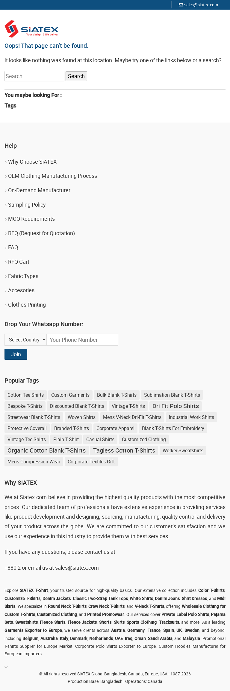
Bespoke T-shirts (25, 406)
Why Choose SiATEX (32, 161)
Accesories (21, 290)
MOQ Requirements (31, 218)
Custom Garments (70, 395)
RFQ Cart (18, 261)
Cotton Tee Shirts (25, 395)
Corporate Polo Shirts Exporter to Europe (115, 646)
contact (93, 551)
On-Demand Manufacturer (39, 190)
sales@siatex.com (201, 5)
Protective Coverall (27, 428)
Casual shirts (100, 439)
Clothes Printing (27, 304)
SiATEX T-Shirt (34, 590)
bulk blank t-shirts (117, 395)
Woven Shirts (82, 417)
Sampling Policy (27, 204)
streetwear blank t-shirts (33, 417)
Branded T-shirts (71, 428)
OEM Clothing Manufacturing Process (52, 175)
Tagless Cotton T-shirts (124, 450)
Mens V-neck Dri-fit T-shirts (132, 417)
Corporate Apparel (115, 428)
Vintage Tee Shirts (26, 439)
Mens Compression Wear (33, 461)
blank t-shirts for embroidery (173, 428)
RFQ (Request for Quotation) (41, 233)
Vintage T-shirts (128, 406)
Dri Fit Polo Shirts (175, 406)
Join (16, 354)
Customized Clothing (144, 439)
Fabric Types (23, 276)
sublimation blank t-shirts (172, 395)
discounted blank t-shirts (77, 406)
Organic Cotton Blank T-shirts (46, 450)
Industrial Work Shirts (191, 417)
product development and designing (56, 516)
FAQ (13, 247)
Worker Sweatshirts (183, 450)
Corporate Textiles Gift (91, 461)
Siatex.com (33, 497)
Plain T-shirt (66, 439)
